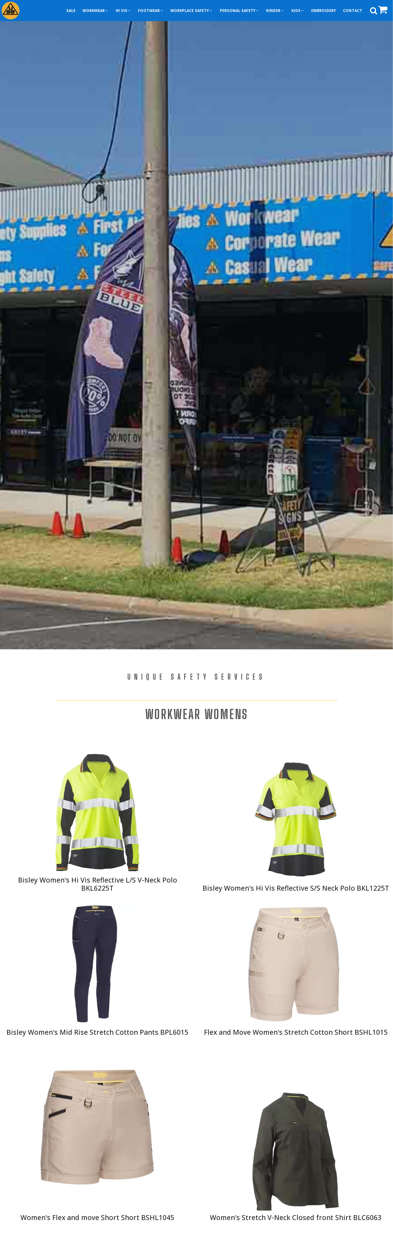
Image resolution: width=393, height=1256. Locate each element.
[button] (95, 11)
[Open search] (374, 10)
